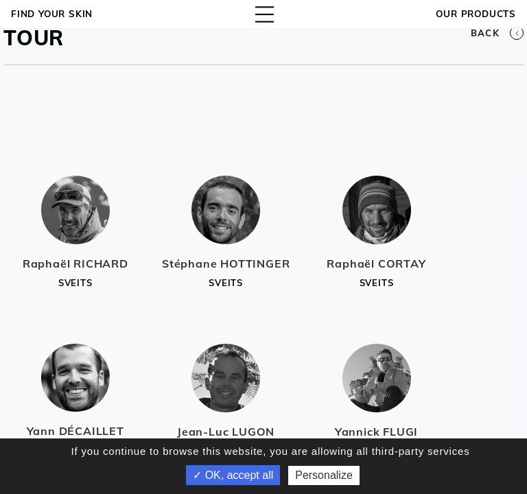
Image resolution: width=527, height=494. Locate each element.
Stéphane (226, 263)
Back (497, 32)
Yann (75, 431)
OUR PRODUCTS (476, 13)
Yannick (376, 431)
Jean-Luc (225, 431)
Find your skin (52, 13)
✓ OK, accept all (233, 475)
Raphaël (75, 263)
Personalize (324, 475)
